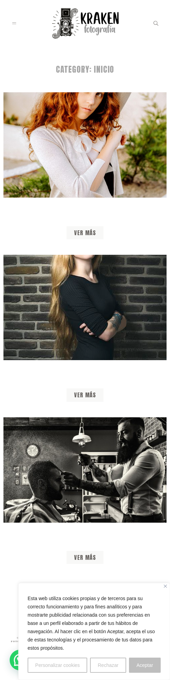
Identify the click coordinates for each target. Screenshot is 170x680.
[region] (94, 631)
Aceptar (145, 665)
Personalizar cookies (57, 665)
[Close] (165, 586)
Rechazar (108, 665)
